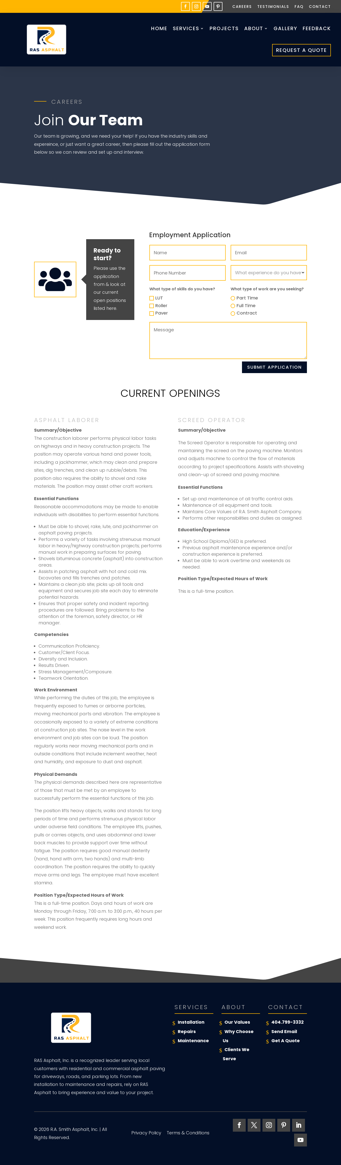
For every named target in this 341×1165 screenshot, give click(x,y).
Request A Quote (301, 50)
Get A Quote (285, 1041)
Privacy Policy (146, 1133)
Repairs (187, 1031)
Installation (191, 1022)
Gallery (285, 28)
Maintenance (193, 1041)
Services (186, 28)
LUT (156, 298)
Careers (242, 7)
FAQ (299, 7)
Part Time (244, 298)
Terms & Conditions (188, 1133)
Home (159, 28)
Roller (158, 305)
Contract (244, 313)
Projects (224, 28)
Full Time (243, 305)
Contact (320, 7)
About (253, 28)
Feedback (317, 28)
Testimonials (273, 7)
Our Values (237, 1022)
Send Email (284, 1031)
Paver (158, 313)
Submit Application (274, 367)
